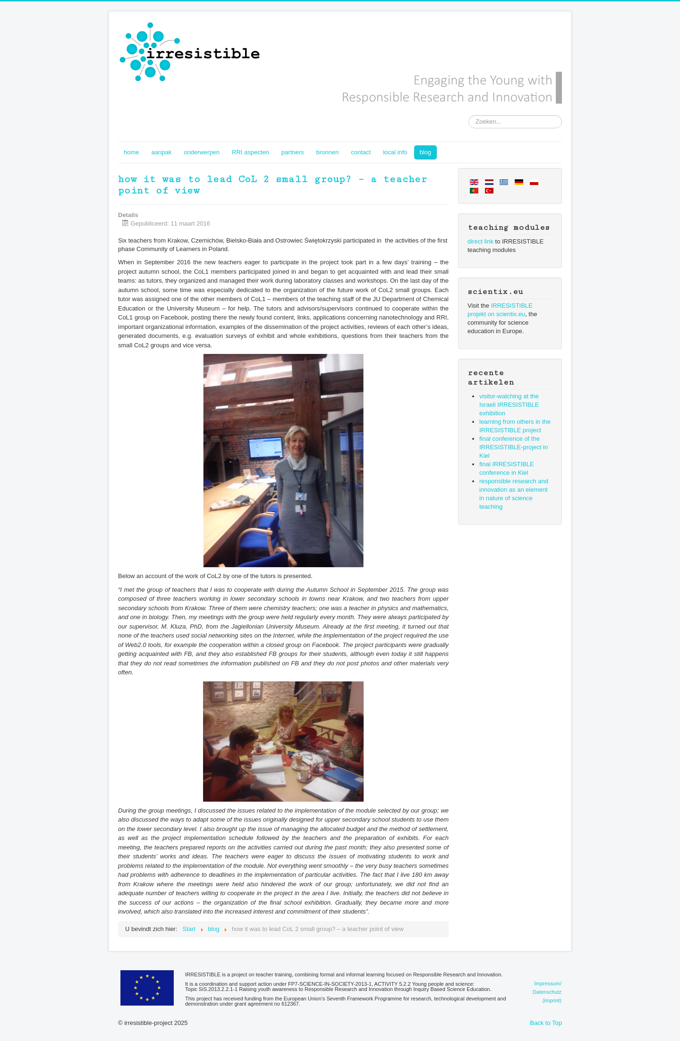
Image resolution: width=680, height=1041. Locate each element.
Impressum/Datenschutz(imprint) (547, 992)
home (131, 152)
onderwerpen (202, 152)
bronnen (327, 152)
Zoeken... (468, 115)
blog (426, 152)
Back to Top (546, 1022)
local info (395, 152)
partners (292, 152)
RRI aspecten (250, 152)
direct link (480, 241)
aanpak (162, 152)
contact (361, 152)
